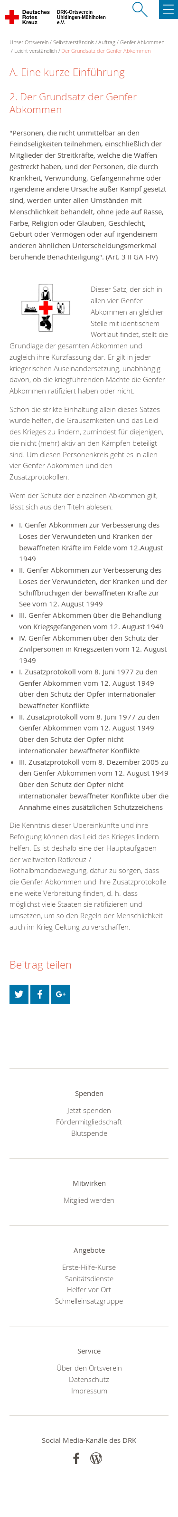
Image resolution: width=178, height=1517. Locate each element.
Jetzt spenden (89, 1110)
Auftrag (106, 42)
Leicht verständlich (35, 50)
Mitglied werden (89, 1200)
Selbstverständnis (73, 42)
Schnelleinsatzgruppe (89, 1301)
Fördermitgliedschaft (89, 1121)
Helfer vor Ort (89, 1289)
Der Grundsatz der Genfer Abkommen (105, 50)
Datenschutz (89, 1379)
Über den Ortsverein (89, 1368)
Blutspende (89, 1133)
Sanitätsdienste (89, 1278)
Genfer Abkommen (142, 42)
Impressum (89, 1390)
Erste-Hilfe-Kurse (89, 1267)
